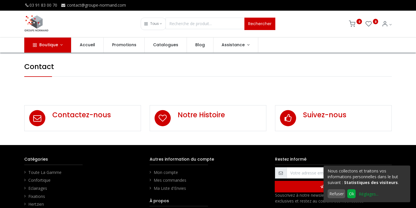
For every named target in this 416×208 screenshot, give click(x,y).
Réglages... (368, 194)
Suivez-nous (324, 115)
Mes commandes (170, 180)
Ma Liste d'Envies (170, 188)
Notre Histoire (201, 115)
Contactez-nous (81, 115)
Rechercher (260, 24)
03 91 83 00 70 (40, 5)
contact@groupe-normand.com (93, 5)
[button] (153, 24)
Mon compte (166, 172)
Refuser (336, 193)
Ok (351, 193)
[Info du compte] (387, 24)
